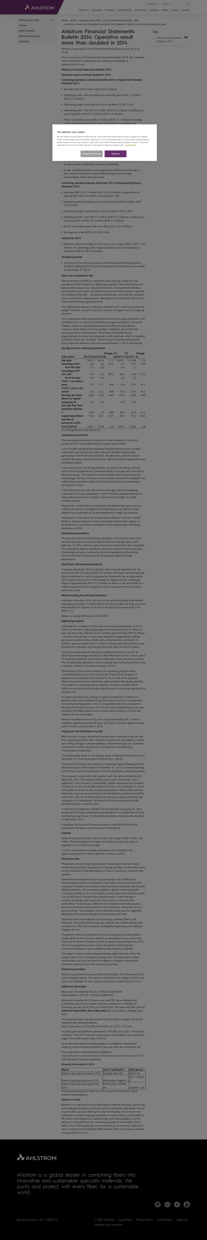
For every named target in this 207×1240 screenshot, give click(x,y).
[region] (104, 142)
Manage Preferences (91, 154)
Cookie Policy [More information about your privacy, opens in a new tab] (130, 145)
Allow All (115, 154)
